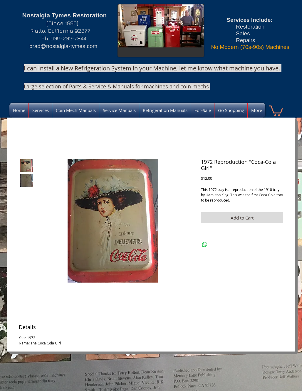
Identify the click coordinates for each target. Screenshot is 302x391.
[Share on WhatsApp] (204, 244)
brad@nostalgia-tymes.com (63, 46)
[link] (276, 110)
